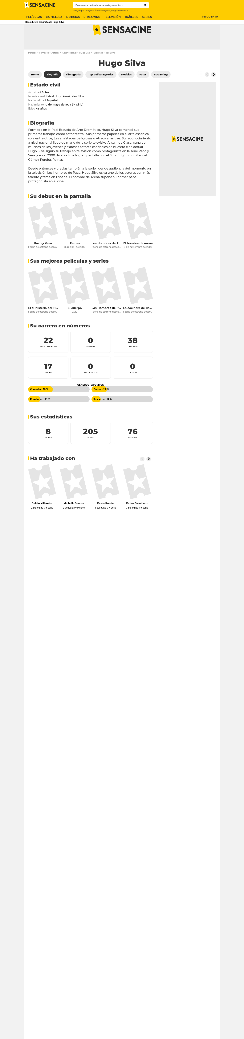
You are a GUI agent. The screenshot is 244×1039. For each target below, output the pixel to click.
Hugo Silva (85, 67)
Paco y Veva (43, 258)
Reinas (75, 258)
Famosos (44, 67)
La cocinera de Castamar (138, 323)
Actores (55, 67)
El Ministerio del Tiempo (43, 323)
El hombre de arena (138, 258)
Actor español (69, 67)
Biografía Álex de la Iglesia (98, 10)
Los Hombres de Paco (106, 258)
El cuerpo (75, 323)
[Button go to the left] (207, 89)
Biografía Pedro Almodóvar (124, 10)
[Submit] (145, 5)
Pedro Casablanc (137, 518)
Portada (32, 67)
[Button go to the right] (213, 89)
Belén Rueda (105, 518)
